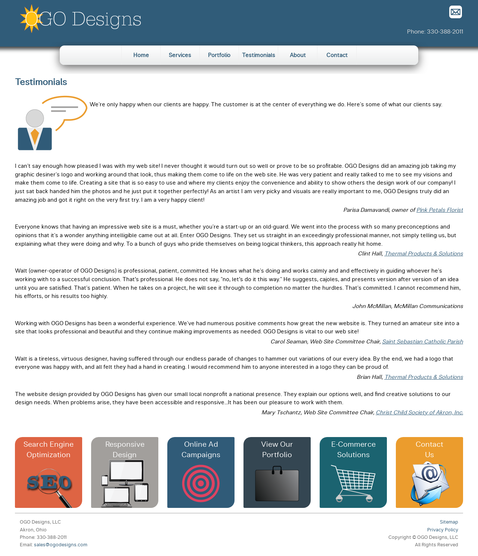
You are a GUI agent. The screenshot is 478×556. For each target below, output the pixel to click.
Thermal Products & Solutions (423, 253)
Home (141, 55)
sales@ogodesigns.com (60, 544)
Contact (337, 55)
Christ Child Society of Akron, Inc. (419, 412)
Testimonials (258, 55)
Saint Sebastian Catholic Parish (422, 341)
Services (180, 55)
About (298, 55)
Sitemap (449, 522)
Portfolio (219, 55)
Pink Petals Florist (439, 210)
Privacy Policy (442, 530)
